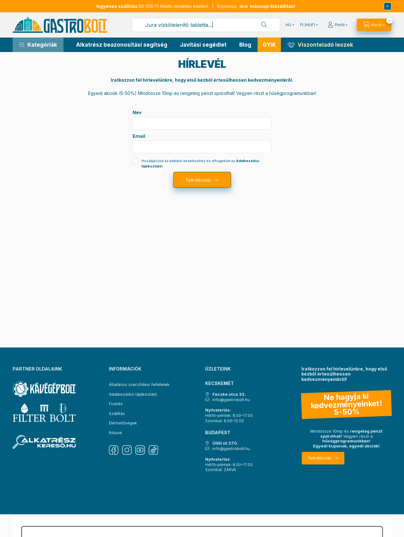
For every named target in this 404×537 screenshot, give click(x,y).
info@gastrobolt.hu (231, 399)
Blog (245, 45)
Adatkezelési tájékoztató (133, 394)
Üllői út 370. (225, 443)
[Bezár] (387, 6)
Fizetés (116, 403)
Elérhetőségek (123, 422)
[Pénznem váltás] (307, 25)
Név (137, 112)
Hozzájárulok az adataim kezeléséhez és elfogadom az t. (200, 163)
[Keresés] (264, 25)
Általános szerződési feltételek (139, 384)
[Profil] (337, 25)
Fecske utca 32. (229, 394)
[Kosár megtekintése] (374, 25)
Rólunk (115, 432)
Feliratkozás (198, 180)
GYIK (269, 45)
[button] (38, 45)
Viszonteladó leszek (325, 45)
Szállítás (117, 413)
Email (139, 136)
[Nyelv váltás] (288, 25)
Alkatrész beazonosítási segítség (121, 45)
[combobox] (206, 25)
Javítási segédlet (203, 45)
